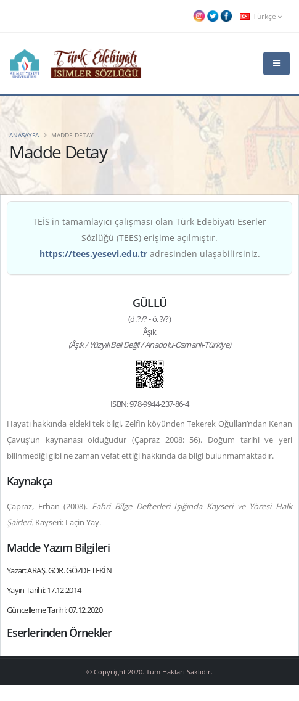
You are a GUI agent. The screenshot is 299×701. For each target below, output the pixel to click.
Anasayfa (24, 135)
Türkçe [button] (261, 16)
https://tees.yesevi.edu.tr (93, 254)
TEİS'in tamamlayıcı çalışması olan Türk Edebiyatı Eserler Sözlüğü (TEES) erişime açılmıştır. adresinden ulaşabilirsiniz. (149, 238)
